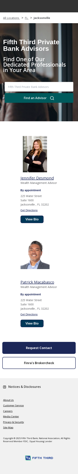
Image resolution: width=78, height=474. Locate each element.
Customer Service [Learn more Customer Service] (13, 405)
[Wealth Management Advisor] (37, 178)
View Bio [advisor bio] (32, 219)
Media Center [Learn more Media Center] (11, 416)
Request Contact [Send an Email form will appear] (39, 348)
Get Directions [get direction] (29, 210)
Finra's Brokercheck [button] (39, 363)
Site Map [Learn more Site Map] (8, 427)
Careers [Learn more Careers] (8, 411)
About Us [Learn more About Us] (8, 400)
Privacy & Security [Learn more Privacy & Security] (13, 422)
